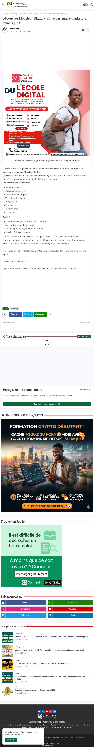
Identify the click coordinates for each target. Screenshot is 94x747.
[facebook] (39, 711)
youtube (72, 609)
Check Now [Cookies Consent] (18, 735)
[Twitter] (28, 314)
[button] (85, 4)
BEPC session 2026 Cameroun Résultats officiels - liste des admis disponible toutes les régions (52, 678)
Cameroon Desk (47, 746)
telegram (25, 615)
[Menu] (3, 4)
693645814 (23, 261)
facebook (25, 603)
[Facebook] (15, 314)
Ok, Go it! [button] (10, 740)
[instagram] (50, 711)
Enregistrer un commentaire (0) (47, 404)
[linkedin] (43, 711)
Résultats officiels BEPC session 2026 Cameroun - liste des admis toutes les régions (51, 637)
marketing (13, 14)
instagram (25, 609)
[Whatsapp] (40, 314)
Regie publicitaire (77, 738)
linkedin (72, 615)
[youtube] (47, 711)
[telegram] (54, 711)
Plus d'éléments (83, 336)
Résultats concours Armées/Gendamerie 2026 (34, 690)
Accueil (5, 14)
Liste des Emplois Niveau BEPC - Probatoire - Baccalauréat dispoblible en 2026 (49, 650)
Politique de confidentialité (56, 738)
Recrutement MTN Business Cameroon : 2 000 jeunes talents (41, 663)
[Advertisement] (47, 51)
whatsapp (72, 603)
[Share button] (50, 314)
